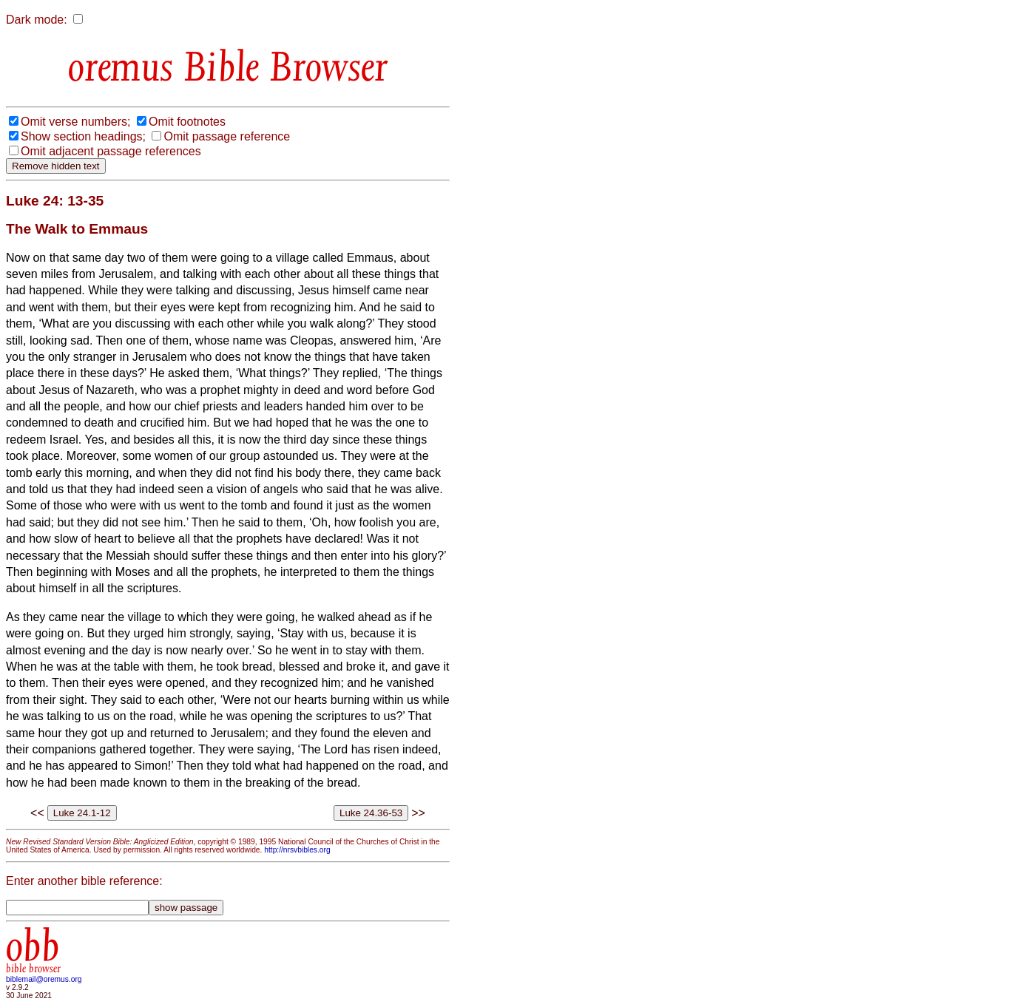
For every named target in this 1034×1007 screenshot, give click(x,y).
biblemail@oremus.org (44, 979)
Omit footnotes (187, 121)
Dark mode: (36, 19)
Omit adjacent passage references (111, 151)
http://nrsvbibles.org (297, 850)
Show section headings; (83, 136)
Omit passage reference (226, 136)
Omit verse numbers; (75, 121)
